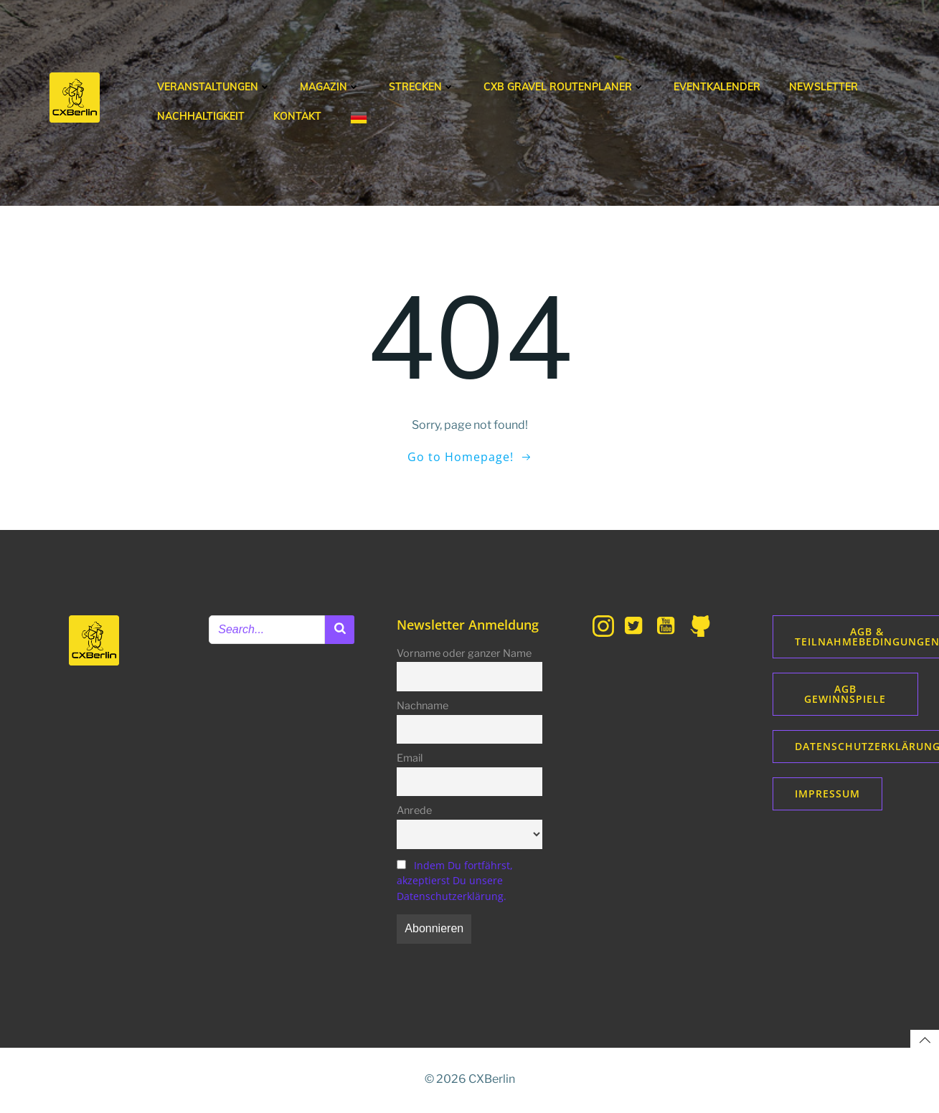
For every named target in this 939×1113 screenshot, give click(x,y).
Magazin (330, 86)
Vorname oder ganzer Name (464, 654)
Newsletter (823, 86)
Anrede (415, 811)
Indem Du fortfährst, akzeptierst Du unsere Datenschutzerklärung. (455, 881)
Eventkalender (717, 86)
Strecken (422, 86)
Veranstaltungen (214, 86)
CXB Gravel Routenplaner (564, 86)
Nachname (423, 707)
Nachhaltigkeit (201, 116)
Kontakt (297, 116)
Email (410, 759)
